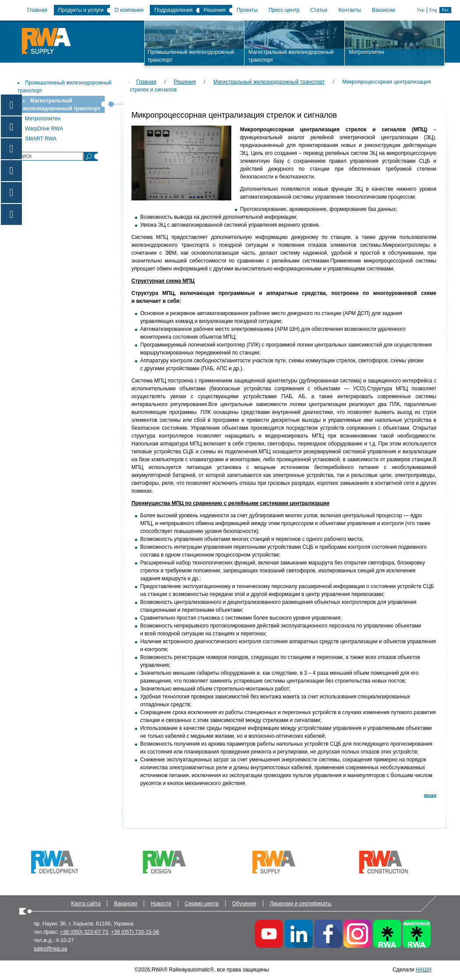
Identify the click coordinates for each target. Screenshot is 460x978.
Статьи (318, 10)
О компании (128, 10)
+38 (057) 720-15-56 (135, 932)
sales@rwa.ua (50, 949)
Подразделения (173, 10)
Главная (37, 10)
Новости (161, 904)
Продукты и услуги (81, 10)
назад (430, 795)
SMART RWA (41, 139)
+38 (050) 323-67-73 (84, 932)
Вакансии (383, 10)
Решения (215, 10)
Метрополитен (42, 119)
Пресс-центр (284, 10)
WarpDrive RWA (44, 129)
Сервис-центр (202, 904)
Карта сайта (86, 904)
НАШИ (424, 970)
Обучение (244, 904)
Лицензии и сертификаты (301, 904)
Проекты (247, 10)
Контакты (349, 10)
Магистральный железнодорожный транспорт (269, 82)
